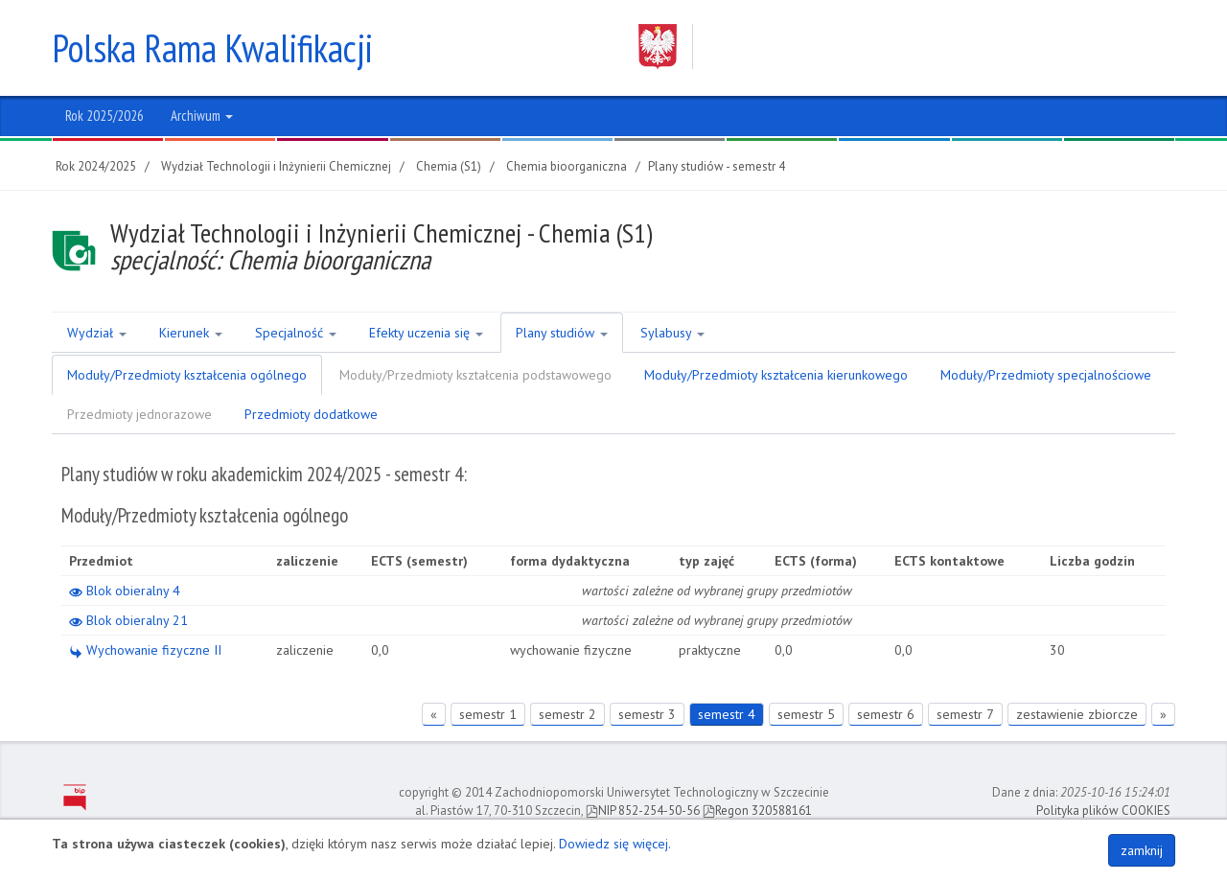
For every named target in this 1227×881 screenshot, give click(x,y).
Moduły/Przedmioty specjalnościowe (1045, 374)
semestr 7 (965, 714)
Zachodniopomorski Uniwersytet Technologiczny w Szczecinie (888, 46)
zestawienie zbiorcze (1077, 714)
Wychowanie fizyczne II (145, 650)
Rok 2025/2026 (104, 115)
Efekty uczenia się (426, 332)
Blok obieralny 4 (124, 590)
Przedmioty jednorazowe (139, 414)
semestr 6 (885, 714)
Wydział (97, 332)
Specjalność (295, 332)
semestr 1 (488, 714)
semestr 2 (567, 714)
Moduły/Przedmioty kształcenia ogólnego (187, 374)
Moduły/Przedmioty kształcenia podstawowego (475, 374)
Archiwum (202, 115)
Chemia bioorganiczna (566, 166)
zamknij (1142, 850)
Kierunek (190, 332)
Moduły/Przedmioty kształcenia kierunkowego (776, 374)
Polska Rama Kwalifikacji (212, 48)
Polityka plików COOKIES (1103, 810)
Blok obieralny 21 (128, 620)
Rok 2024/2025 (96, 166)
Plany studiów (562, 332)
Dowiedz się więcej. (615, 843)
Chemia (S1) (448, 166)
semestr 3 (647, 714)
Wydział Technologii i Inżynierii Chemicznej (276, 166)
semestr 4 (726, 714)
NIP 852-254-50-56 (643, 810)
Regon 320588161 (757, 810)
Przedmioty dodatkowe (311, 414)
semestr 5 (806, 714)
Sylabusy (672, 332)
